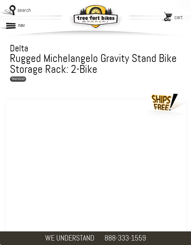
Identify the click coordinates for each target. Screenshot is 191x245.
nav (21, 25)
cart (178, 17)
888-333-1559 (125, 238)
